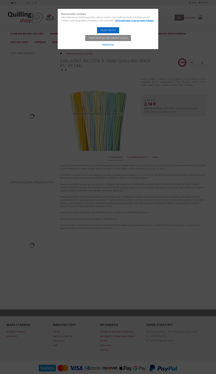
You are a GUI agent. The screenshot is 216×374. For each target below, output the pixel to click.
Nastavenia (108, 44)
